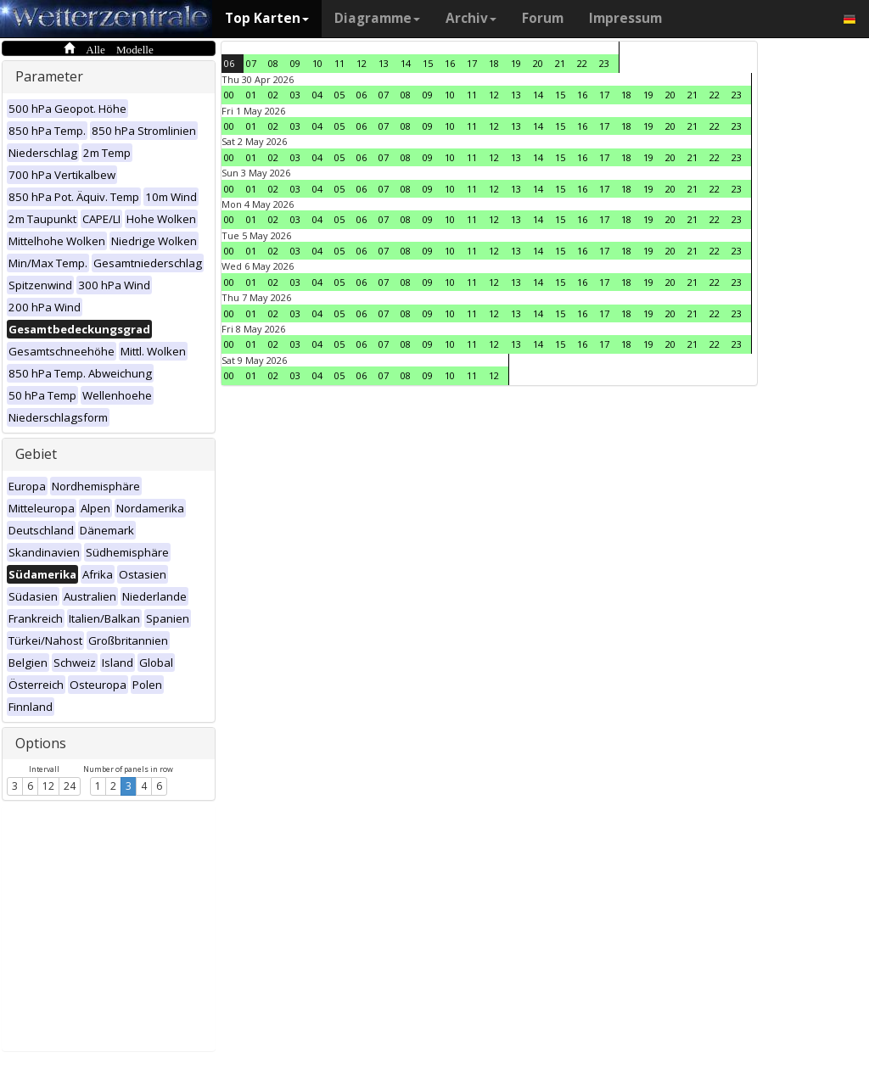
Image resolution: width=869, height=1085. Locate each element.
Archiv (471, 18)
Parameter (49, 76)
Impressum (625, 18)
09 (295, 63)
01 (251, 94)
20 (538, 63)
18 (494, 63)
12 (48, 786)
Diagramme (377, 18)
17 (472, 63)
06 (229, 63)
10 (317, 63)
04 (317, 94)
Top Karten (267, 18)
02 (273, 94)
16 (450, 63)
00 (229, 94)
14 (406, 63)
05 (339, 94)
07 (251, 63)
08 (273, 63)
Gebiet (36, 454)
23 (604, 63)
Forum (542, 18)
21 (560, 63)
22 (582, 63)
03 (295, 94)
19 (516, 63)
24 (70, 786)
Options (40, 743)
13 (383, 63)
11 (339, 63)
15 (428, 63)
